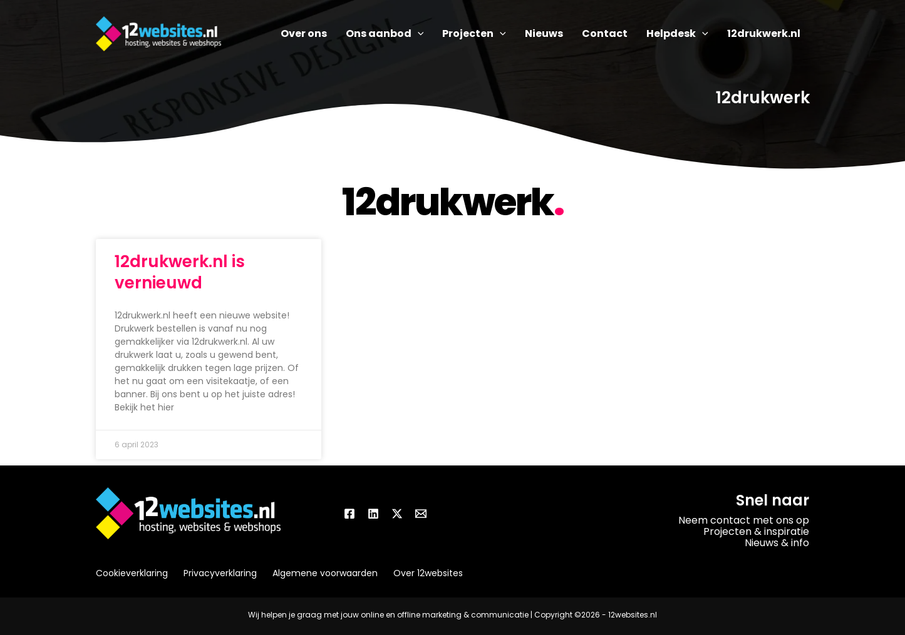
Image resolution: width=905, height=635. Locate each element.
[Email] (421, 513)
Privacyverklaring (220, 573)
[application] (417, 33)
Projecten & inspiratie (756, 531)
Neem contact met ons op (743, 520)
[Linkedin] (373, 513)
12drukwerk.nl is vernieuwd (180, 272)
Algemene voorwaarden (325, 573)
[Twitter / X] (397, 513)
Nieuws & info (777, 543)
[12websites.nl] (158, 33)
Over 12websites (428, 573)
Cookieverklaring (132, 573)
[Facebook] (349, 513)
